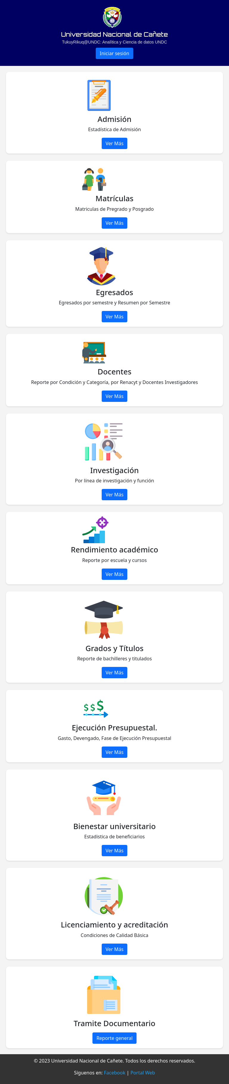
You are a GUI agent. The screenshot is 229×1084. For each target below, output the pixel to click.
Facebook (115, 1072)
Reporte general (114, 1038)
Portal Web (142, 1072)
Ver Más (114, 143)
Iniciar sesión (114, 53)
